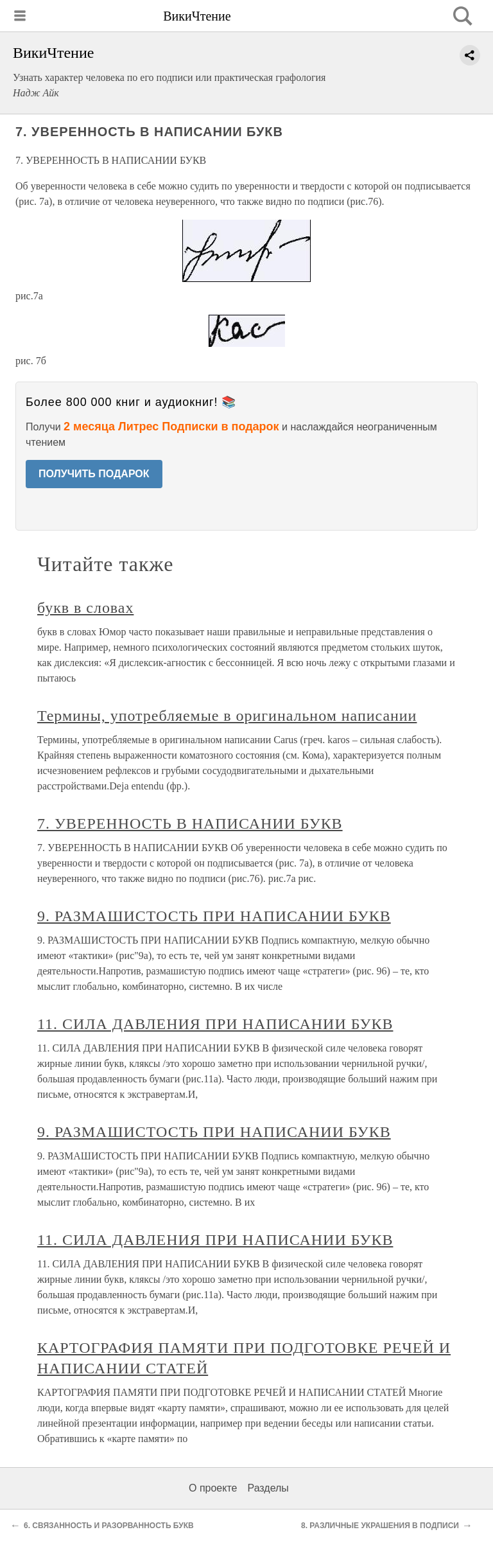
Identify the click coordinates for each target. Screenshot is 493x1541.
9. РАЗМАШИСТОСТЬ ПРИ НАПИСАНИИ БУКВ (214, 916)
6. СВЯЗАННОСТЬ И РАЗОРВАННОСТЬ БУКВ (109, 1525)
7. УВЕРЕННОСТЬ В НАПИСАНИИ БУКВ (190, 823)
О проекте (213, 1488)
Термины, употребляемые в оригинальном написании (227, 715)
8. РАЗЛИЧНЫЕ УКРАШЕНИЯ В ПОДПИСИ (380, 1525)
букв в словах (85, 607)
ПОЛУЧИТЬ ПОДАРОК (94, 473)
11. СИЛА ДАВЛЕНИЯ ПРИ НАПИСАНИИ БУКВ (215, 1024)
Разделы (267, 1488)
